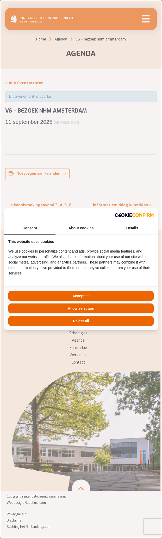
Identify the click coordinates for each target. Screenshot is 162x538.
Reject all (81, 321)
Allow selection (81, 308)
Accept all (81, 296)
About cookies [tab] (81, 228)
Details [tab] (132, 228)
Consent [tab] (29, 228)
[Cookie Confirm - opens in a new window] (134, 215)
